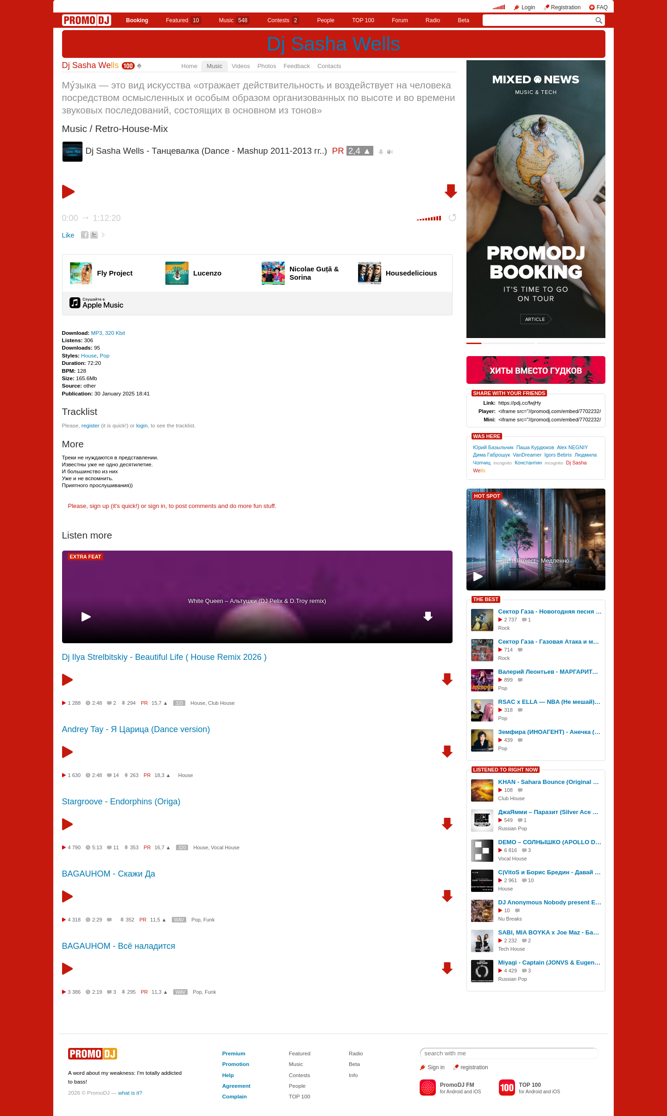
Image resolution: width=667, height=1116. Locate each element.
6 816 (510, 850)
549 (508, 820)
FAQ (602, 7)
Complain (234, 1096)
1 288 (74, 703)
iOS (477, 1091)
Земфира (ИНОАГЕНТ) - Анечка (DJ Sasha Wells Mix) (550, 732)
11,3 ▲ (159, 992)
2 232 (510, 940)
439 (508, 740)
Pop (104, 355)
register (91, 425)
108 (508, 790)
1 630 (74, 775)
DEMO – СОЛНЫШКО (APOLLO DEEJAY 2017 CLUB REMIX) (550, 842)
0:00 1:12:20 (91, 218)
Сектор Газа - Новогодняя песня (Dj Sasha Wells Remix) (550, 611)
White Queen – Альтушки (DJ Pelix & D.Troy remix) (257, 600)
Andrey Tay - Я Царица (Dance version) (136, 729)
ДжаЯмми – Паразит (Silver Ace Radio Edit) (550, 812)
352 (130, 919)
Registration (566, 7)
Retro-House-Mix (131, 128)
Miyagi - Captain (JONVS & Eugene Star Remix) (550, 962)
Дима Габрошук (491, 455)
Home (190, 66)
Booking (137, 20)
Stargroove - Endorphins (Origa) (121, 801)
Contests (299, 1075)
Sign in (436, 1067)
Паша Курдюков (535, 447)
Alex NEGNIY (572, 447)
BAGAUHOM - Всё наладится (119, 946)
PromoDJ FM (457, 1085)
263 (134, 775)
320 (179, 703)
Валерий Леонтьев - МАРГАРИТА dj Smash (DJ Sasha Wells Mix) (550, 672)
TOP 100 (363, 20)
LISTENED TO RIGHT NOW (505, 769)
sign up (99, 505)
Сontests (283, 20)
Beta (463, 20)
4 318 (74, 919)
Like (68, 235)
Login (528, 7)
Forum (400, 20)
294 (131, 703)
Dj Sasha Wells (333, 43)
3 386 (74, 992)
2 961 (510, 880)
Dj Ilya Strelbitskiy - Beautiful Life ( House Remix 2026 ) (164, 657)
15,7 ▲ (159, 703)
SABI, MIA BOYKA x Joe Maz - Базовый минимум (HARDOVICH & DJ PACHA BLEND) (550, 932)
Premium (233, 1053)
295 (131, 992)
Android (455, 1091)
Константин (528, 462)
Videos (241, 66)
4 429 (510, 970)
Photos (267, 66)
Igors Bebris (558, 455)
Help (228, 1075)
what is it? (130, 1093)
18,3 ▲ (162, 775)
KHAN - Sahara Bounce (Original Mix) (550, 782)
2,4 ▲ (359, 151)
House (89, 355)
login (142, 425)
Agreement (236, 1086)
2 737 (510, 619)
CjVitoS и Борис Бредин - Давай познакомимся (550, 872)
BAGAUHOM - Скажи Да (109, 873)
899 (508, 680)
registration (474, 1067)
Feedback (296, 66)
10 (507, 910)
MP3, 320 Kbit (108, 333)
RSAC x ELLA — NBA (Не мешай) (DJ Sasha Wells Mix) (550, 702)
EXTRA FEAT (85, 556)
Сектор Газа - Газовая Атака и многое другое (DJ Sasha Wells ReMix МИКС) (550, 642)
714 (508, 649)
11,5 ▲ (158, 919)
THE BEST (485, 599)
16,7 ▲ (162, 847)
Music (234, 20)
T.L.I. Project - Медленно (536, 560)
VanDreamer (527, 455)
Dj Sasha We (90, 65)
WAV (179, 920)
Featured (183, 20)
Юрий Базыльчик (493, 447)
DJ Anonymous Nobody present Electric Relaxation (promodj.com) (550, 902)
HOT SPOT (487, 496)
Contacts (329, 66)
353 (134, 847)
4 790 (74, 847)
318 (508, 710)
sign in (157, 505)
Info (353, 1075)
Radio (433, 20)
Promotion (235, 1064)
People (325, 20)
